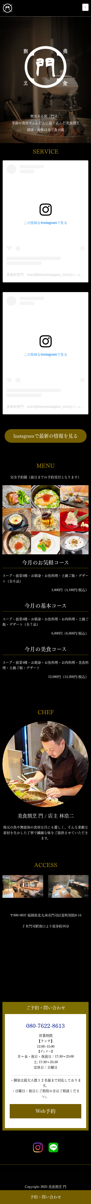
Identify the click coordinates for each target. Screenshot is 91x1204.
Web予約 (45, 1111)
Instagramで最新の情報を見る (45, 436)
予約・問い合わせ (45, 1197)
